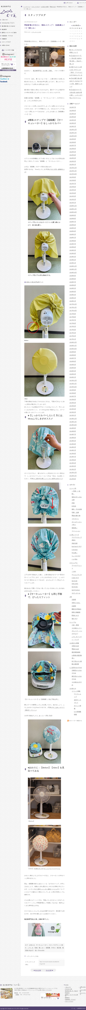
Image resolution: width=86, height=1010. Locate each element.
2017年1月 (72, 339)
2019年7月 (72, 244)
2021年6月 (72, 187)
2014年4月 (72, 444)
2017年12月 (73, 304)
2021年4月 (72, 193)
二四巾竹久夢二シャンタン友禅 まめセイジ (48, 478)
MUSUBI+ (75, 587)
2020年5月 (72, 228)
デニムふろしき (77, 574)
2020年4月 (72, 231)
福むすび (74, 618)
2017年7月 (72, 320)
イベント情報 (76, 691)
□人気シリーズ (74, 535)
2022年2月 (72, 161)
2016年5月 (72, 364)
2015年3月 (72, 409)
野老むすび (75, 615)
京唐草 (74, 599)
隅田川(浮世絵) (76, 609)
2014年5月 (72, 441)
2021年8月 (72, 180)
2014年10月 (73, 425)
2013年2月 (72, 469)
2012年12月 (73, 472)
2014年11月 (73, 422)
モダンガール (76, 593)
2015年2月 (72, 412)
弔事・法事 (75, 512)
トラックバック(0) (36, 32)
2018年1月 (72, 301)
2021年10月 (73, 174)
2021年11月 (73, 171)
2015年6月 (72, 399)
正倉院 (74, 606)
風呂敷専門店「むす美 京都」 (43, 70)
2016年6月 (72, 361)
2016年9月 (72, 352)
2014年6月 (72, 437)
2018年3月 (72, 294)
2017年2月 (72, 336)
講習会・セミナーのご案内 (71, 995)
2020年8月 (72, 218)
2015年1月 (72, 415)
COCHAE (75, 549)
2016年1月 (72, 377)
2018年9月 (72, 275)
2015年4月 (72, 406)
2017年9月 (72, 314)
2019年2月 (72, 260)
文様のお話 (75, 646)
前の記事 (38, 970)
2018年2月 (72, 298)
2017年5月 (72, 326)
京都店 (17, 994)
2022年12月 (73, 129)
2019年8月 (72, 241)
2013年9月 (72, 453)
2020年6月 (72, 225)
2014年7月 (72, 434)
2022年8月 (72, 142)
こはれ (74, 571)
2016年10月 (73, 348)
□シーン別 (72, 488)
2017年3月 (72, 333)
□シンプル (72, 622)
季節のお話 (53, 6)
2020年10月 (73, 212)
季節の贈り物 (76, 515)
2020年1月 (72, 237)
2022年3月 (72, 158)
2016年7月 (72, 358)
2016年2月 (72, 374)
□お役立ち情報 (45, 6)
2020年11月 (73, 209)
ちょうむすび (76, 556)
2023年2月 (72, 123)
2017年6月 (72, 323)
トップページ (26, 6)
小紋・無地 (75, 625)
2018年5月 (72, 288)
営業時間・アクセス (70, 999)
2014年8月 (72, 431)
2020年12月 (73, 206)
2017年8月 (72, 317)
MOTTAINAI (76, 590)
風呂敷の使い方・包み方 (71, 991)
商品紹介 (67, 992)
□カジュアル (73, 563)
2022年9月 (72, 139)
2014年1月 (72, 450)
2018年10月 (73, 272)
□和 (70, 597)
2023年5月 (72, 113)
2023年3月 (72, 120)
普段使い (74, 528)
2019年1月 (72, 263)
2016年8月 (72, 355)
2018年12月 (73, 266)
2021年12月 (73, 168)
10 (73, 33)
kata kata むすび (76, 546)
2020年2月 (72, 234)
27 (79, 38)
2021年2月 (72, 199)
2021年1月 (72, 202)
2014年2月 (72, 447)
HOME (66, 985)
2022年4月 (72, 155)
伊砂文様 (74, 543)
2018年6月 (72, 285)
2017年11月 (73, 307)
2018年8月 (72, 279)
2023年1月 (72, 126)
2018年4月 (72, 291)
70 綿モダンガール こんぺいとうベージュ (47, 868)
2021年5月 (72, 190)
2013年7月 (72, 456)
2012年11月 (73, 476)
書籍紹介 (67, 997)
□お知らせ (72, 688)
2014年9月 (72, 428)
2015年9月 (72, 390)
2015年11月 (73, 383)
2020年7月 (72, 221)
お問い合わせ (69, 2)
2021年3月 (72, 196)
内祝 (73, 503)
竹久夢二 (74, 553)
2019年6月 (72, 247)
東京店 (16, 992)
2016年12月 (73, 342)
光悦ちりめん (76, 603)
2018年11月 (73, 269)
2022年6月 (72, 148)
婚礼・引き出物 (77, 509)
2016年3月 (72, 371)
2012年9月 (72, 479)
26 (77, 38)
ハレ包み (74, 559)
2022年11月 (73, 133)
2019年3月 (72, 256)
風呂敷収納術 (76, 652)
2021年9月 (72, 177)
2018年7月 (72, 282)
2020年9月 (72, 215)
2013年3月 (72, 466)
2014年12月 (73, 418)
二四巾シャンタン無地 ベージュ (46, 889)
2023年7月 (72, 107)
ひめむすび (75, 578)
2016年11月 (73, 345)
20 (79, 36)
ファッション (76, 531)
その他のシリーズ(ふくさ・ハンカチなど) (77, 630)
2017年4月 (72, 329)
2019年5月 (72, 250)
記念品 (74, 506)
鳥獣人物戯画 (76, 612)
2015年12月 (73, 380)
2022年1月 (72, 164)
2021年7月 (72, 183)
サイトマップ (82, 2)
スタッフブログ (36, 6)
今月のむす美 (68, 989)
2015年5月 (72, 403)
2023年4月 (72, 117)
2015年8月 (72, 393)
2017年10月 (73, 310)
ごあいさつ (68, 987)
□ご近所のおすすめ (75, 667)
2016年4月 (72, 368)
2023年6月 (72, 110)
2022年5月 (72, 152)
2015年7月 (72, 396)
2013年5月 (72, 463)
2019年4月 (72, 253)
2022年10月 (73, 136)
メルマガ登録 (83, 990)
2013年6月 (72, 460)
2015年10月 (73, 387)
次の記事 (49, 970)
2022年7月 (72, 145)
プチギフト (75, 519)
